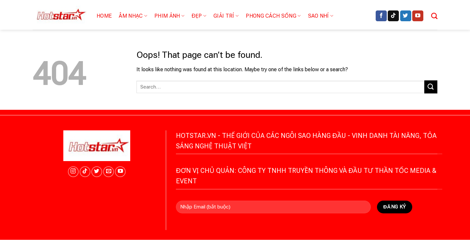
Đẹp (199, 16)
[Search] (434, 16)
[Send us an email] (108, 171)
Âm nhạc (133, 16)
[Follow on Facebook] (381, 16)
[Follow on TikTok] (393, 16)
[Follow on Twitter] (405, 16)
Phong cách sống (273, 16)
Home (104, 16)
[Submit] (430, 86)
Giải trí (226, 16)
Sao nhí (321, 16)
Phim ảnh (169, 16)
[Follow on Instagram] (73, 171)
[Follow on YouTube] (417, 16)
